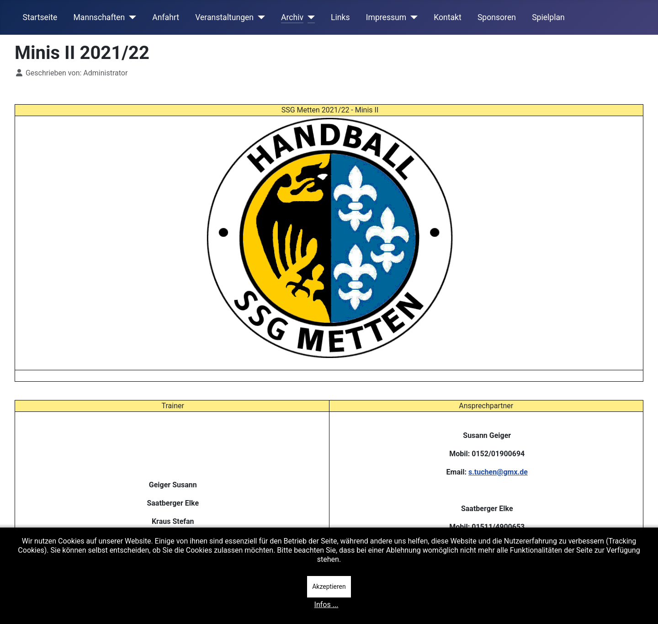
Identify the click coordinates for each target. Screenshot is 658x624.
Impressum (386, 17)
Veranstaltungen (224, 17)
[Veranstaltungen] (259, 17)
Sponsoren (497, 17)
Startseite (40, 17)
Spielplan (548, 17)
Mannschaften (99, 17)
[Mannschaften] (130, 17)
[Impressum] (412, 17)
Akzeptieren (329, 586)
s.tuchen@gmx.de (498, 472)
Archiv (292, 17)
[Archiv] (309, 17)
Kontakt (448, 17)
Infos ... (326, 604)
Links (340, 17)
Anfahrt (165, 17)
